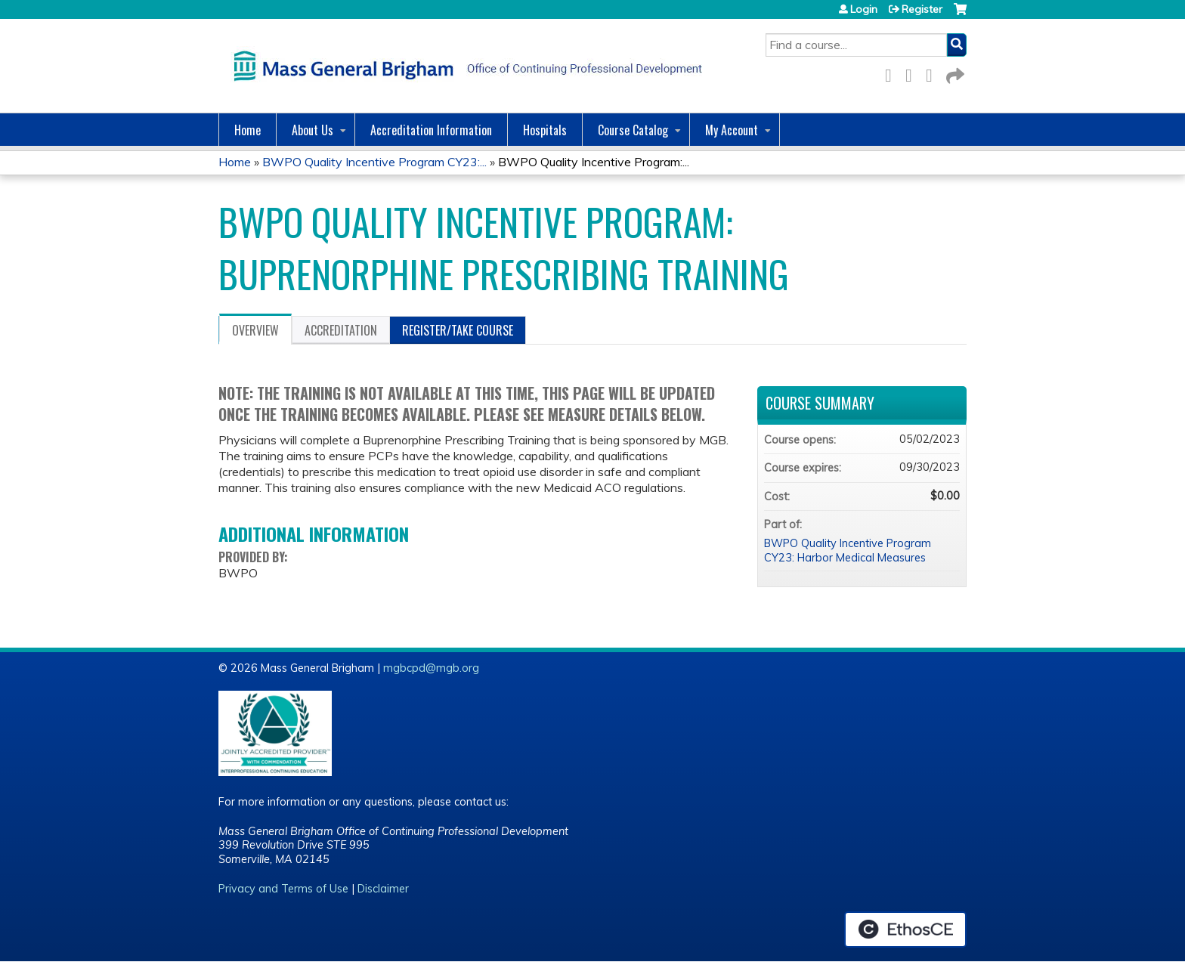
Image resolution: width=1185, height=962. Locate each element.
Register (922, 9)
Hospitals (545, 130)
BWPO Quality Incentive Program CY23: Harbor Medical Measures (847, 551)
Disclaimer (383, 888)
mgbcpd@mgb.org (431, 668)
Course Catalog (633, 130)
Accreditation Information (431, 130)
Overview (255, 330)
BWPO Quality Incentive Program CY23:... (374, 161)
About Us (312, 130)
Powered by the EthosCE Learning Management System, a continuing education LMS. (905, 929)
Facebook (892, 73)
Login (863, 9)
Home (247, 130)
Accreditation (341, 330)
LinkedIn (933, 73)
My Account (731, 130)
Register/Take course (457, 330)
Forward (953, 73)
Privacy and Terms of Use (283, 888)
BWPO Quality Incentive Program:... (593, 161)
